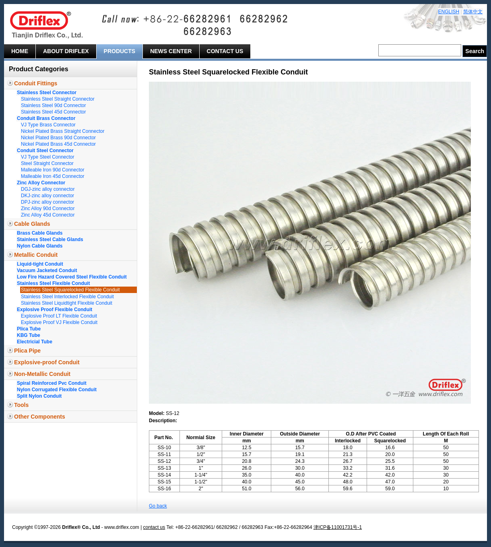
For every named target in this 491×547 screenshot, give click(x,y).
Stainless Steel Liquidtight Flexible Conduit (66, 303)
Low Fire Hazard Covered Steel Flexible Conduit (72, 277)
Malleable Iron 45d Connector (52, 176)
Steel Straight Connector (47, 163)
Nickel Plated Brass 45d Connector (58, 144)
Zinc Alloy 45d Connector (47, 215)
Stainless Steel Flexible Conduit (53, 283)
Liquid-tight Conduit (40, 264)
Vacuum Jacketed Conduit (47, 270)
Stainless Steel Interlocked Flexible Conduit (67, 296)
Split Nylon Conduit (39, 396)
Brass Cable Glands (39, 233)
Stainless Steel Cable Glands (50, 239)
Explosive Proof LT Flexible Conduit (59, 316)
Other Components (39, 416)
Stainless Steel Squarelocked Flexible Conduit (70, 290)
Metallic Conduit (36, 255)
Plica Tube (29, 329)
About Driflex (66, 51)
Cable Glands (32, 224)
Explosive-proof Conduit (47, 362)
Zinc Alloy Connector (41, 183)
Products (120, 51)
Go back (158, 506)
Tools (21, 405)
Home (19, 51)
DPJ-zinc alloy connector (47, 202)
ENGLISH (449, 11)
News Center (171, 51)
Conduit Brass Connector (46, 118)
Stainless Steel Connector (46, 92)
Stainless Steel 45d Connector (53, 112)
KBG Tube (28, 335)
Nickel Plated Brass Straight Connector (62, 131)
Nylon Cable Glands (39, 246)
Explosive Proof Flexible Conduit (54, 309)
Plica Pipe (27, 350)
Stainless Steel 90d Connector (53, 105)
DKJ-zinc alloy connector (47, 195)
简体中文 (473, 11)
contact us (154, 527)
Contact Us (225, 51)
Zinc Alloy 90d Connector (47, 208)
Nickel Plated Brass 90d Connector (58, 137)
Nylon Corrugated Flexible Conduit (57, 389)
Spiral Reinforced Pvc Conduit (52, 383)
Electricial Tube (34, 342)
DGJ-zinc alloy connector (47, 189)
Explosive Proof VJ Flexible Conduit (59, 322)
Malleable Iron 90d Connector (52, 170)
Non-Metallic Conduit (42, 374)
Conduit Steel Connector (45, 150)
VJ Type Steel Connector (47, 157)
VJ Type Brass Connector (48, 125)
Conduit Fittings (35, 83)
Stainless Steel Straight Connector (58, 99)
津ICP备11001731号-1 (338, 527)
